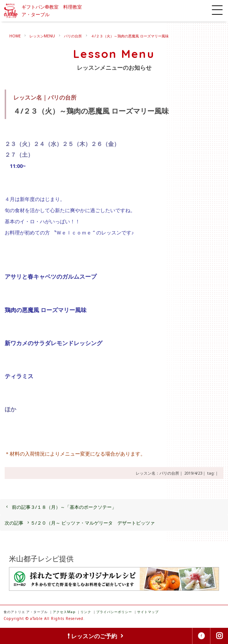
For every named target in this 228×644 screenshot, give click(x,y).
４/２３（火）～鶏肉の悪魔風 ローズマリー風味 (130, 35)
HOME (15, 35)
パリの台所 (73, 35)
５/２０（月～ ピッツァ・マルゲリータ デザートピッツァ (80, 523)
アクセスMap (64, 611)
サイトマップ (148, 611)
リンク (85, 611)
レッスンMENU (42, 35)
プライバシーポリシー (114, 611)
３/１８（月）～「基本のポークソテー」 (60, 507)
